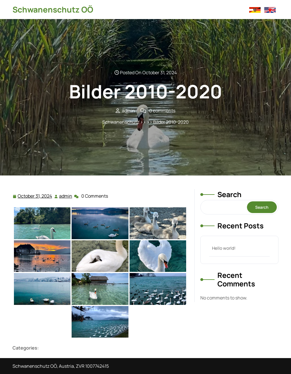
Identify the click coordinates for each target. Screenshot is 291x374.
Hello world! (224, 248)
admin (66, 195)
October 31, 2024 (35, 196)
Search (229, 194)
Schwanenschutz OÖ (53, 9)
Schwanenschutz (120, 122)
